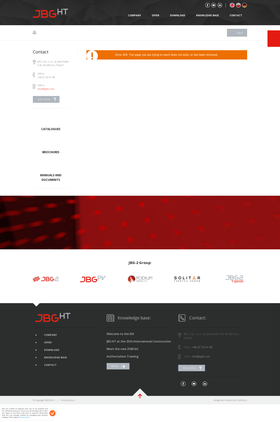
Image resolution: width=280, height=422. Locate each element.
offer (155, 15)
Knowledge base (207, 15)
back (240, 33)
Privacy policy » (68, 402)
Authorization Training (122, 359)
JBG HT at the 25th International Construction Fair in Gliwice (139, 344)
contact (236, 15)
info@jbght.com (46, 88)
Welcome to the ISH (120, 337)
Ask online (189, 370)
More (114, 369)
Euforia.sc (242, 402)
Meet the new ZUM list (122, 352)
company (134, 15)
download (177, 15)
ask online (44, 99)
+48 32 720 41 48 (202, 350)
